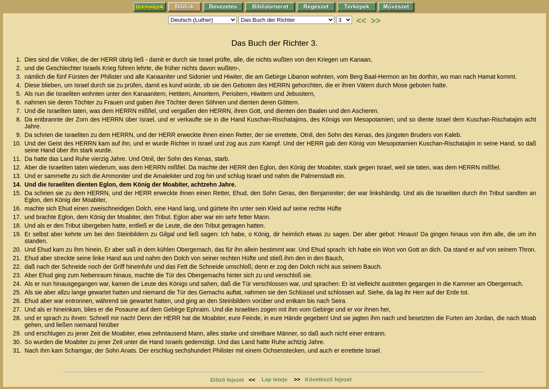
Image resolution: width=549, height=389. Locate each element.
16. (18, 208)
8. (19, 119)
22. (18, 266)
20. (18, 249)
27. (18, 309)
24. (18, 283)
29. (18, 333)
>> (375, 20)
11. (18, 158)
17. (18, 217)
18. (18, 225)
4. (19, 85)
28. (18, 318)
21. (18, 258)
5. (19, 93)
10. (18, 143)
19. (18, 234)
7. (19, 110)
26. (18, 300)
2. (19, 68)
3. (19, 76)
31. (18, 350)
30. (18, 342)
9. (19, 134)
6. (19, 102)
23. (18, 275)
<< (361, 20)
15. (18, 193)
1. (19, 59)
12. (18, 167)
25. (18, 292)
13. (18, 175)
